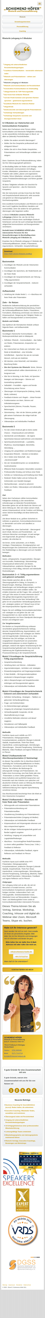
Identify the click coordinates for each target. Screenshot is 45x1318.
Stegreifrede (8, 107)
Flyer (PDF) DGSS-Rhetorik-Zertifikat (18, 254)
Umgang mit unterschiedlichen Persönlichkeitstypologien (15, 66)
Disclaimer (19, 1285)
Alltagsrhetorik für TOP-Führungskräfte (18, 92)
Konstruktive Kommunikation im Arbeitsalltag (21, 89)
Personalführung (22, 26)
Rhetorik (22, 17)
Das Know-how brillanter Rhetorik (16, 95)
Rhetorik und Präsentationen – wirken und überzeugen (20, 78)
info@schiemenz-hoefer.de (21, 952)
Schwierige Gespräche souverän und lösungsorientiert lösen (18, 117)
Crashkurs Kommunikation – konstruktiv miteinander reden (24, 72)
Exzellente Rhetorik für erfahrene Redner (19, 104)
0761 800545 (17, 1050)
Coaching (22, 31)
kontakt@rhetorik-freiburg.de (15, 1056)
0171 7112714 (17, 1053)
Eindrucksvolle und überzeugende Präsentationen (22, 110)
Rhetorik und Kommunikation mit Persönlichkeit (22, 86)
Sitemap (4, 1285)
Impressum (11, 1285)
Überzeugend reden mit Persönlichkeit (19, 1117)
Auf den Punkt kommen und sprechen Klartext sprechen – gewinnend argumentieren (21, 99)
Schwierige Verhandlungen (14, 113)
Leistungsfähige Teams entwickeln (18, 1132)
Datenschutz (27, 1285)
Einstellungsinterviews (22, 22)
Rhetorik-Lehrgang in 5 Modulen (16, 83)
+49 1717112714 (21, 957)
